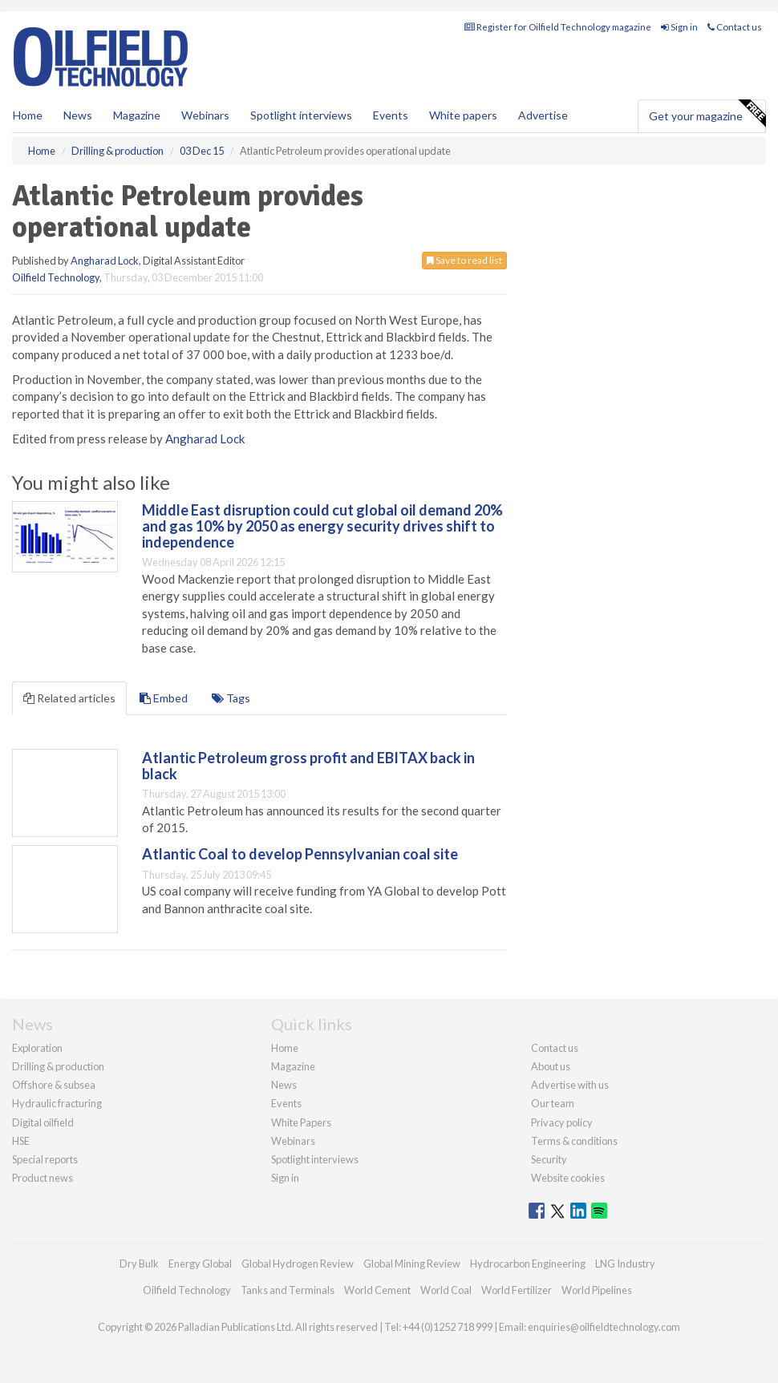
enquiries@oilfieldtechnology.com (604, 1326)
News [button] (77, 115)
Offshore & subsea (53, 1084)
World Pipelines (596, 1290)
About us (550, 1066)
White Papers (301, 1122)
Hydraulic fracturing (57, 1103)
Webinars (205, 115)
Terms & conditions (574, 1140)
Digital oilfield (43, 1122)
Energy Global (200, 1263)
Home (28, 115)
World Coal (446, 1290)
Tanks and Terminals (287, 1290)
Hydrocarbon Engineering (528, 1263)
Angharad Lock (105, 260)
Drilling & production (58, 1066)
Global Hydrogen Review (297, 1263)
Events (390, 115)
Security (549, 1159)
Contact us (734, 27)
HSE (21, 1140)
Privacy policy (562, 1122)
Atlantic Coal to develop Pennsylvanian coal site (300, 854)
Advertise (543, 115)
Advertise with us (570, 1084)
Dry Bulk (139, 1263)
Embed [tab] (164, 698)
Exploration (37, 1047)
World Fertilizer (516, 1290)
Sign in (679, 27)
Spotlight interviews (301, 115)
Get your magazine (707, 113)
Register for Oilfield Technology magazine (557, 27)
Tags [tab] (231, 698)
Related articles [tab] (69, 698)
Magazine (136, 115)
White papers (463, 115)
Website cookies (568, 1177)
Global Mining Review (411, 1263)
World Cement (377, 1290)
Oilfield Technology (55, 277)
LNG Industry (625, 1263)
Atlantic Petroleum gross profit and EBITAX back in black (308, 765)
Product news (42, 1177)
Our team (552, 1103)
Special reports (45, 1159)
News (284, 1084)
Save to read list (464, 260)
